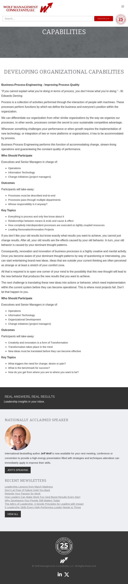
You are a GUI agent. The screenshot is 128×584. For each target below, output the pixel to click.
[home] (27, 7)
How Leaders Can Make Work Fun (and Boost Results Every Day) (42, 497)
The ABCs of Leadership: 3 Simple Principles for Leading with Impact (44, 503)
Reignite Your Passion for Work (22, 493)
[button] (123, 6)
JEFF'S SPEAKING (17, 470)
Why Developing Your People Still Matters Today (32, 500)
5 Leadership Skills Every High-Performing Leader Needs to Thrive (43, 507)
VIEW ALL (12, 514)
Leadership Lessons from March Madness (29, 486)
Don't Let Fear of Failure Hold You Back (27, 490)
